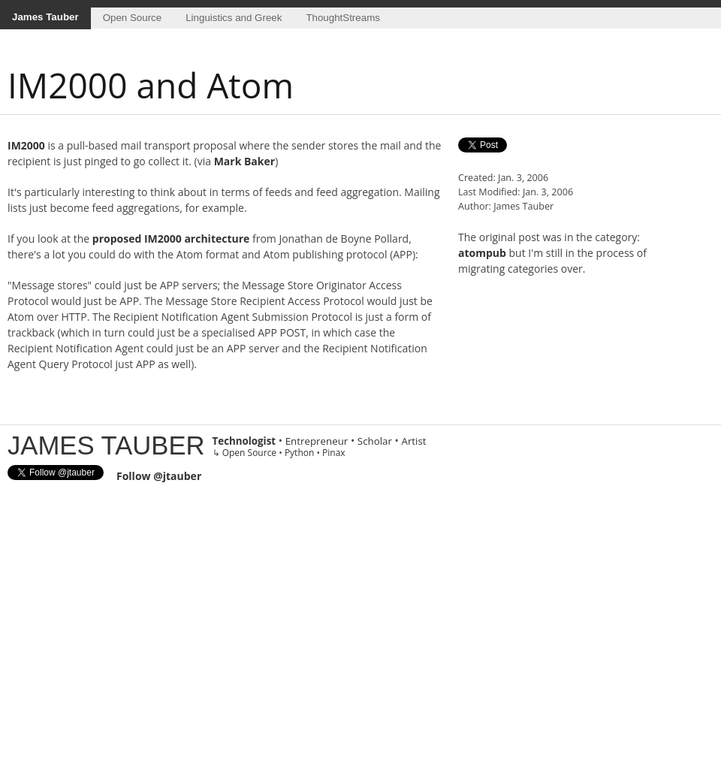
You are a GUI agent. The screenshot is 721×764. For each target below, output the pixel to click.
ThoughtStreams (343, 17)
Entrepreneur (316, 441)
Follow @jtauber (158, 476)
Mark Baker (245, 161)
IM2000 (26, 145)
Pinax (333, 452)
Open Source (132, 17)
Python (299, 452)
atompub (482, 253)
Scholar (374, 441)
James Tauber (45, 17)
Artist (413, 441)
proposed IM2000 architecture (171, 238)
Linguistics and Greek (234, 17)
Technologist (244, 441)
